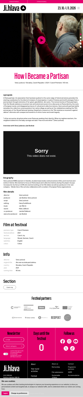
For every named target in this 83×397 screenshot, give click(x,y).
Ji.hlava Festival (14, 1)
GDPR (70, 372)
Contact (71, 364)
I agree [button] (5, 393)
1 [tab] (80, 34)
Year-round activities (35, 370)
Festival (34, 376)
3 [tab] (80, 40)
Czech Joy (21, 235)
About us (55, 364)
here (19, 356)
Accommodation (73, 375)
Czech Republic (38, 83)
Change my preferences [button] (19, 393)
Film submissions (57, 372)
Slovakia (29, 83)
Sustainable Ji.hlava (56, 376)
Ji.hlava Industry (41, 1)
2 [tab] (80, 37)
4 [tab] (80, 43)
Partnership (56, 367)
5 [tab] (80, 47)
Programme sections (72, 368)
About (33, 364)
